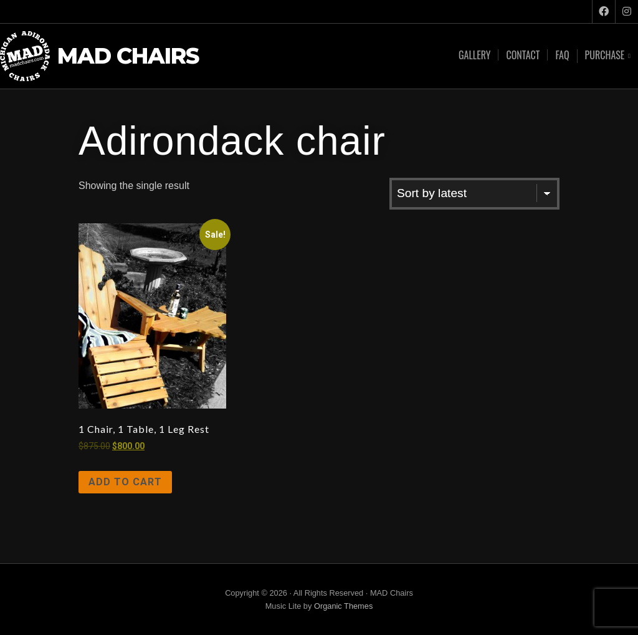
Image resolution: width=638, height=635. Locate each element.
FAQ (562, 55)
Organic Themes (343, 606)
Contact (523, 55)
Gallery (474, 55)
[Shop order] (474, 194)
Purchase (605, 55)
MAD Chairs (128, 56)
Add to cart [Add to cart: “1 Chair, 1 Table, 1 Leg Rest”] (125, 482)
